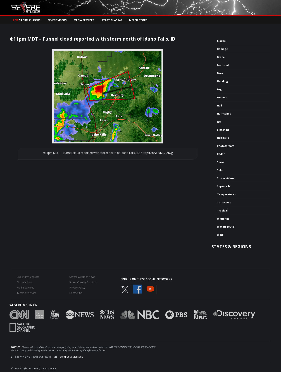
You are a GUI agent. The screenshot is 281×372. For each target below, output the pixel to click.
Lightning (223, 129)
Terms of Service (26, 293)
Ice (219, 121)
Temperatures (226, 194)
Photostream (225, 146)
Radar (221, 154)
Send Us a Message (71, 356)
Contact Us (75, 293)
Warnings (223, 218)
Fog (219, 89)
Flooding (222, 81)
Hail (219, 105)
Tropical (222, 210)
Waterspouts (225, 226)
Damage (222, 49)
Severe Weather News (82, 276)
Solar (220, 170)
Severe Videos (57, 20)
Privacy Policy (77, 287)
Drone (221, 57)
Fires (220, 73)
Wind (220, 234)
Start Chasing (111, 20)
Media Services (84, 20)
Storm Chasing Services (83, 282)
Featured (223, 65)
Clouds (221, 41)
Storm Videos (225, 178)
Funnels (222, 97)
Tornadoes (224, 202)
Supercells (223, 186)
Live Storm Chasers (28, 276)
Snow (220, 162)
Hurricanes (224, 113)
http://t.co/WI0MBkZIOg (157, 153)
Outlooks (223, 138)
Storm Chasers (27, 20)
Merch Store (138, 20)
